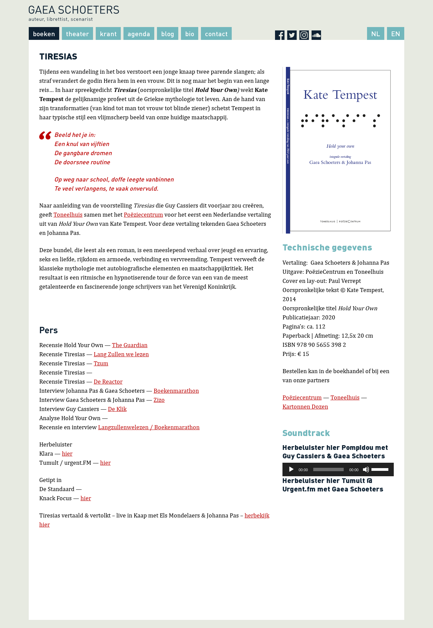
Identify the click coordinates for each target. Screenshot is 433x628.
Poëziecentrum (143, 214)
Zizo (159, 399)
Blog (167, 33)
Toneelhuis (68, 214)
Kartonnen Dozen (305, 406)
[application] (338, 469)
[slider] (328, 469)
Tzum (101, 363)
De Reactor (108, 381)
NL (375, 33)
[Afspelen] (291, 469)
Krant (108, 33)
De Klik (117, 408)
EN (395, 33)
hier (67, 453)
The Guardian (129, 344)
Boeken (44, 33)
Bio (189, 33)
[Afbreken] (366, 469)
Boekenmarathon (176, 390)
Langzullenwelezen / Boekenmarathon (149, 427)
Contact (216, 33)
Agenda (139, 33)
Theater (77, 33)
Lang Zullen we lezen (121, 354)
